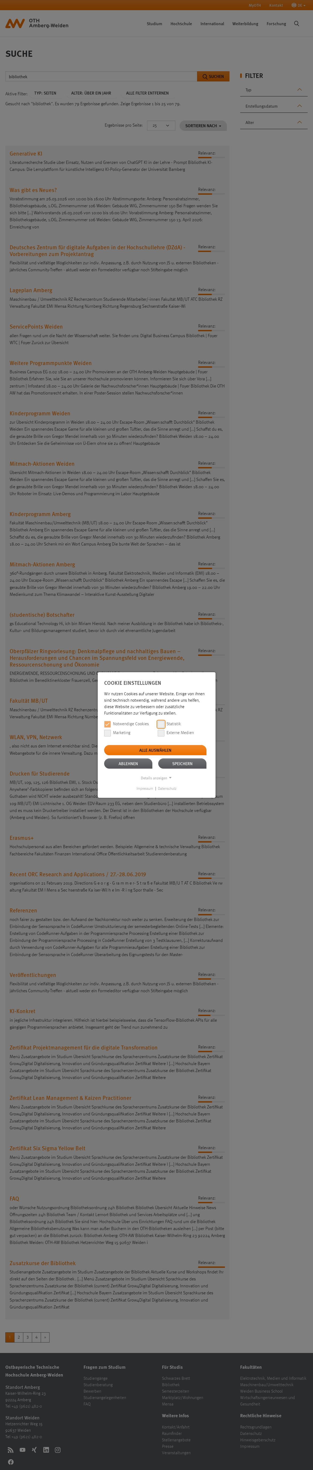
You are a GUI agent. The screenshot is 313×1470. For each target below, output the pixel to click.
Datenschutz (167, 789)
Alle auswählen (155, 750)
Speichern (182, 763)
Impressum (145, 789)
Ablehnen (128, 763)
